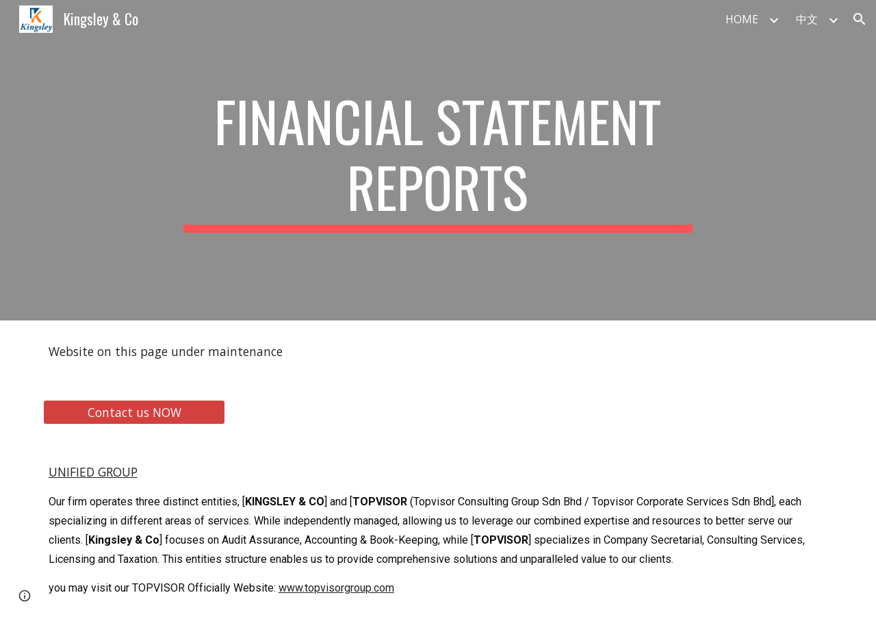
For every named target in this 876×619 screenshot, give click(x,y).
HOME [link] (741, 19)
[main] (438, 160)
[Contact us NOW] (134, 411)
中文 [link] (807, 19)
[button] (859, 19)
